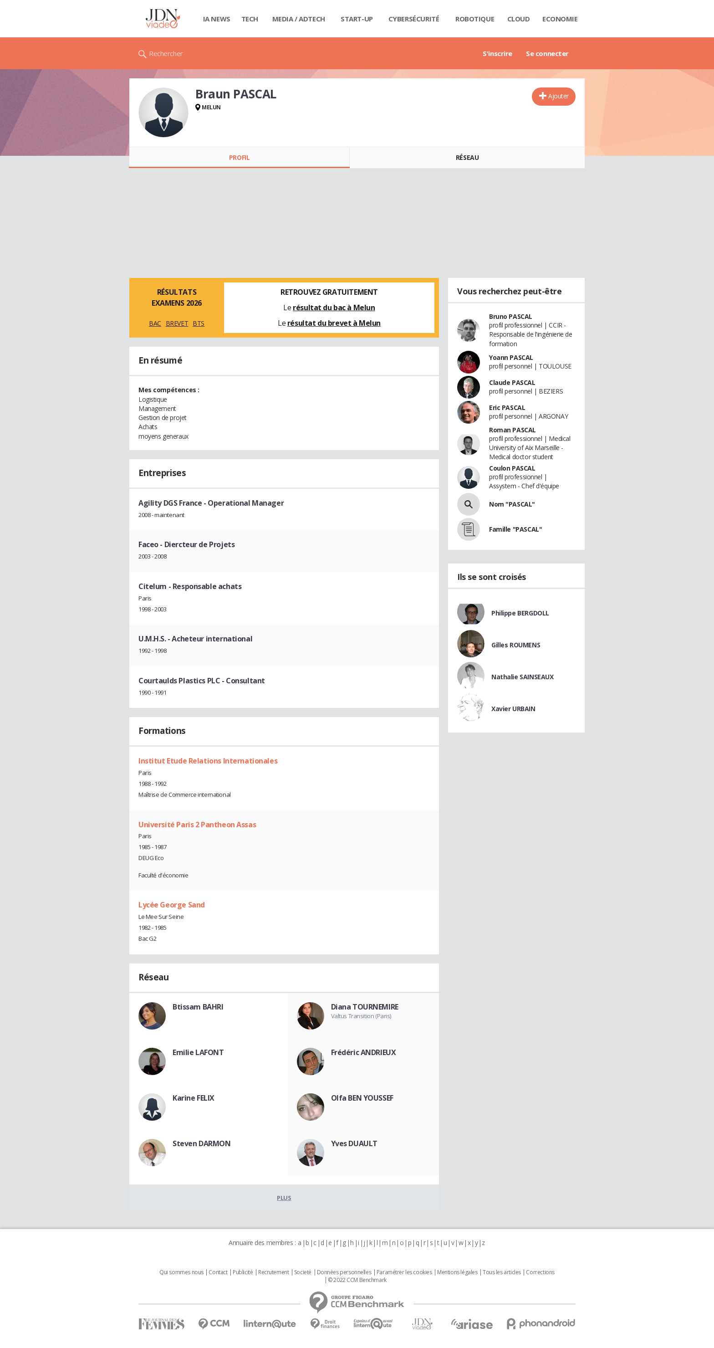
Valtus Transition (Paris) (361, 1016)
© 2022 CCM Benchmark (357, 1280)
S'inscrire (497, 53)
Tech (249, 18)
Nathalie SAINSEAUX (522, 676)
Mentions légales (457, 1272)
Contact (218, 1272)
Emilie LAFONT (198, 1052)
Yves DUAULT (354, 1143)
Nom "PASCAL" (512, 504)
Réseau (467, 157)
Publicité (243, 1272)
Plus (284, 1198)
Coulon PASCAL (512, 468)
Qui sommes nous (181, 1272)
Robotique (474, 18)
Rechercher (166, 53)
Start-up (357, 18)
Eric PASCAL (507, 407)
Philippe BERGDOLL (520, 613)
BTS (198, 323)
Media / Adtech (298, 18)
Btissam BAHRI (198, 1007)
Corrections (540, 1272)
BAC (155, 323)
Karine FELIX (193, 1098)
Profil (239, 157)
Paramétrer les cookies (404, 1272)
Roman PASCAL (512, 429)
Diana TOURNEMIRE (364, 1007)
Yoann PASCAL (511, 357)
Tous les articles (502, 1272)
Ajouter (558, 96)
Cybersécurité (413, 18)
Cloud (518, 18)
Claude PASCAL (512, 382)
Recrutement (273, 1272)
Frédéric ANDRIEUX (363, 1052)
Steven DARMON (202, 1143)
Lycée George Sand (171, 905)
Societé (302, 1272)
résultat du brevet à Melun (334, 323)
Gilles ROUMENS (515, 645)
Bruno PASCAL (510, 316)
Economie (560, 18)
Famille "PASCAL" (515, 529)
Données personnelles (344, 1272)
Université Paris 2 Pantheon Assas (197, 825)
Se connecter (547, 53)
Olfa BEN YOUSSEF (362, 1098)
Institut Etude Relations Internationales (207, 761)
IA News (216, 18)
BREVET (177, 323)
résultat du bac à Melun (334, 307)
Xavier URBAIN (513, 708)
